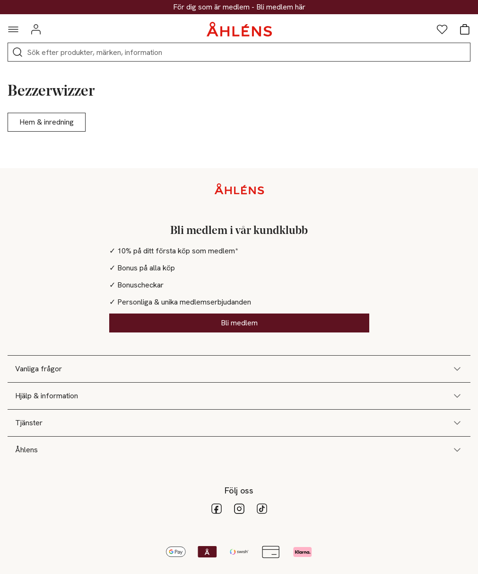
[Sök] (17, 52)
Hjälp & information (239, 396)
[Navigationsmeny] (13, 29)
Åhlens (239, 450)
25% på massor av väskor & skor (239, 7)
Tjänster (239, 423)
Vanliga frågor (239, 369)
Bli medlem (239, 323)
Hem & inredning (46, 122)
